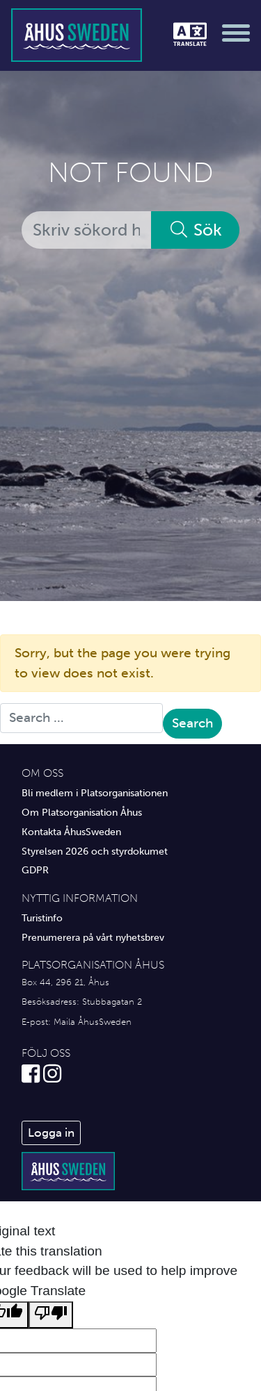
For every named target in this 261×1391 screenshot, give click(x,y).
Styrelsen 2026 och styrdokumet (95, 851)
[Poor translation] (51, 1314)
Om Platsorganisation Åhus (82, 812)
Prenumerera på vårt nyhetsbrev (93, 937)
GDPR (35, 870)
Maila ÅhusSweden (93, 1021)
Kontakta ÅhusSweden (71, 831)
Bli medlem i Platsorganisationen (95, 793)
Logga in (51, 1132)
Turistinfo (42, 918)
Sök (195, 230)
